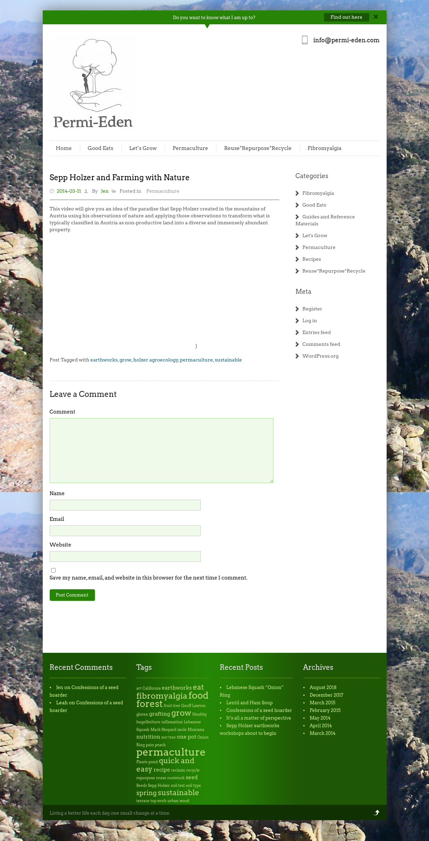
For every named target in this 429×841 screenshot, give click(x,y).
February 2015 (325, 710)
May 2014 (320, 718)
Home (64, 148)
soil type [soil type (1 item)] (193, 785)
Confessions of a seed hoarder (259, 710)
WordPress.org (321, 356)
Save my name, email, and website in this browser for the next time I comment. (149, 578)
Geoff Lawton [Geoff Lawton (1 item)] (193, 705)
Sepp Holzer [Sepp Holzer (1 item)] (159, 785)
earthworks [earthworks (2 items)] (177, 687)
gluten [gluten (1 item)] (142, 714)
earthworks (103, 360)
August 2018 (323, 687)
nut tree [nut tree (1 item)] (168, 737)
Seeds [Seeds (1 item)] (142, 785)
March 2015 (323, 702)
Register (312, 308)
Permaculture (190, 148)
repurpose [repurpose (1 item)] (146, 778)
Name (57, 493)
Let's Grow (315, 235)
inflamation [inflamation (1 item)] (172, 722)
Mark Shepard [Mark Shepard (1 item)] (163, 729)
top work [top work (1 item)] (158, 801)
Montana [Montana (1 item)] (196, 729)
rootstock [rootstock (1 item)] (176, 778)
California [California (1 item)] (151, 688)
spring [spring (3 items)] (147, 793)
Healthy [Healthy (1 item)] (199, 714)
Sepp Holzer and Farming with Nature (120, 177)
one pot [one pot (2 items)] (186, 736)
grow (125, 360)
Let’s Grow (143, 148)
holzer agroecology (155, 360)
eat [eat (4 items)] (198, 687)
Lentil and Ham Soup (249, 702)
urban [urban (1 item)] (172, 801)
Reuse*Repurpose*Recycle (257, 148)
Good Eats (100, 148)
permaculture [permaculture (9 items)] (171, 752)
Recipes (312, 259)
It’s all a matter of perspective (258, 718)
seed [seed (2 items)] (192, 777)
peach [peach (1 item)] (160, 745)
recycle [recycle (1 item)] (192, 770)
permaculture (196, 360)
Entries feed (317, 332)
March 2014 (323, 733)
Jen (105, 191)
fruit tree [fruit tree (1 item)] (172, 705)
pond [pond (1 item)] (153, 762)
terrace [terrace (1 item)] (143, 801)
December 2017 (327, 695)
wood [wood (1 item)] (184, 801)
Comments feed (321, 344)
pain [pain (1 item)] (150, 745)
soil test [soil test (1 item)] (178, 785)
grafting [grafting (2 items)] (159, 713)
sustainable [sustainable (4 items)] (178, 792)
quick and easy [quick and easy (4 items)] (166, 764)
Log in (310, 320)
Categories (312, 176)
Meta (304, 291)
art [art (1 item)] (139, 688)
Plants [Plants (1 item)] (142, 762)
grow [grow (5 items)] (181, 713)
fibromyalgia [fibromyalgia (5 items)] (162, 696)
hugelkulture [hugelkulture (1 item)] (148, 722)
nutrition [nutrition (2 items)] (148, 736)
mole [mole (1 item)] (182, 729)
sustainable (228, 360)
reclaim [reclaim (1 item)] (178, 770)
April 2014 (321, 725)
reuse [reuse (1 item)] (161, 778)
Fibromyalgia (325, 148)
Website (61, 545)
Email (57, 519)
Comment (62, 412)
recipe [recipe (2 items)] (162, 769)
